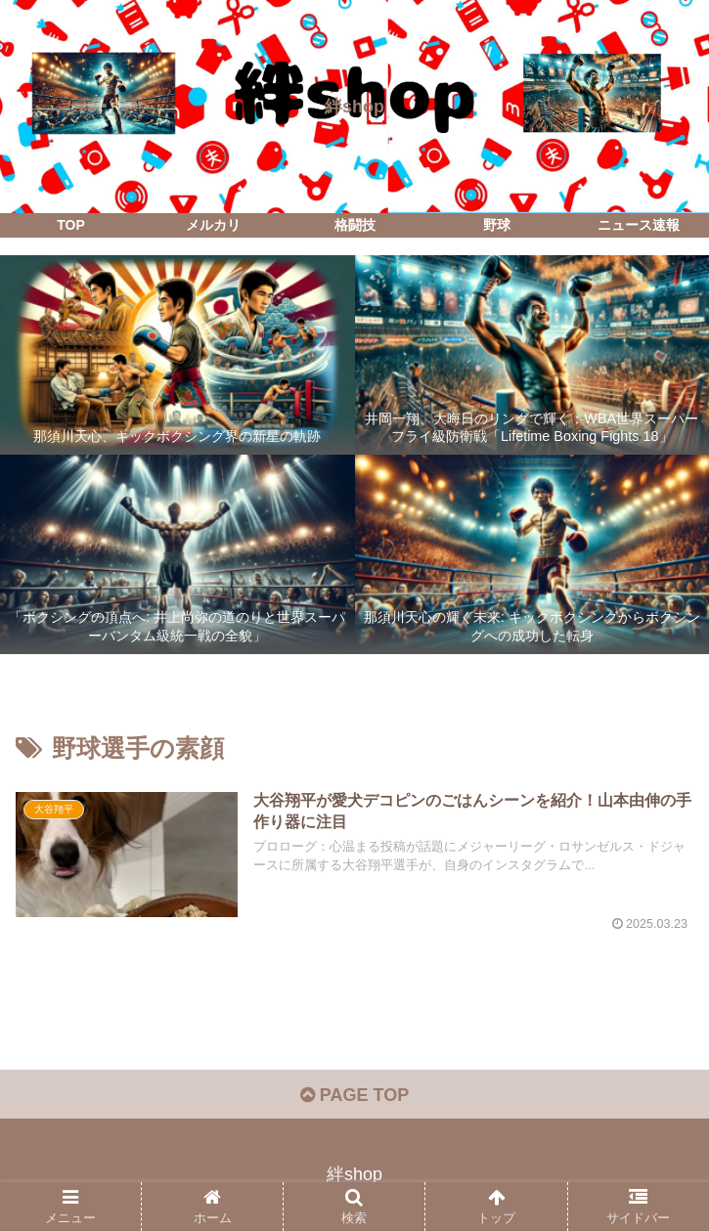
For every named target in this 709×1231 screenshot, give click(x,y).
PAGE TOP (354, 1095)
